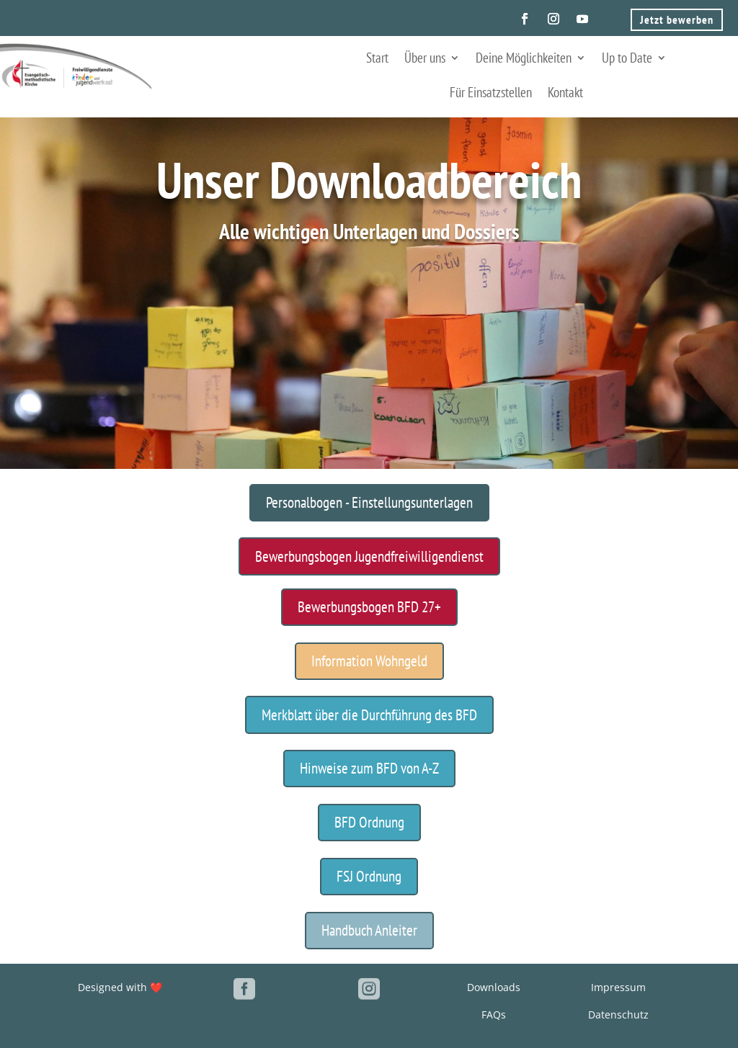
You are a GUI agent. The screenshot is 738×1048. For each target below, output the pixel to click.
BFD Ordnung (369, 822)
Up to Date (627, 57)
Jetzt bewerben (676, 19)
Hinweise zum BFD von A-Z (369, 768)
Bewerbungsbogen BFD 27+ (369, 607)
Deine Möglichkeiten (524, 57)
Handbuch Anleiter (369, 930)
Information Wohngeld (369, 661)
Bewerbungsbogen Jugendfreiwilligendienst (369, 556)
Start (377, 57)
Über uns (424, 57)
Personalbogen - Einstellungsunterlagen (369, 502)
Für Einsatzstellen (491, 92)
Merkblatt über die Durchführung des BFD (369, 715)
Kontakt (565, 92)
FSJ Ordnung (369, 876)
